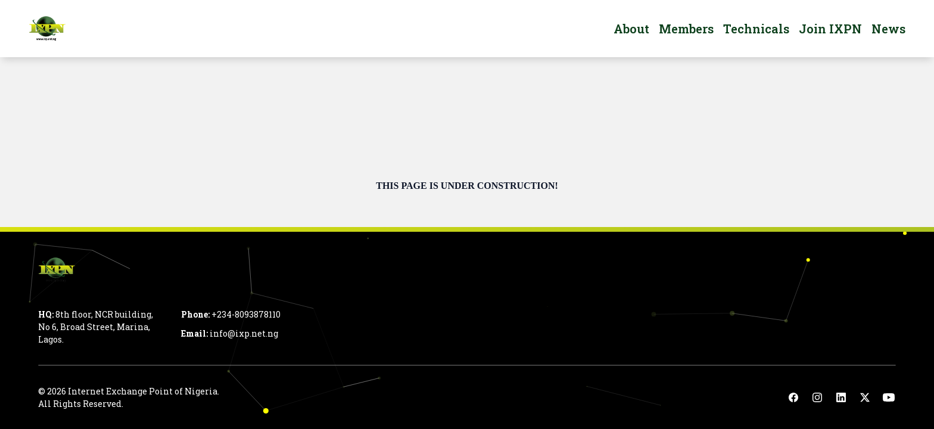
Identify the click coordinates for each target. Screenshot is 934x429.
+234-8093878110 (246, 314)
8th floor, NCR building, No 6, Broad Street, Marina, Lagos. (95, 327)
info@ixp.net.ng (244, 333)
